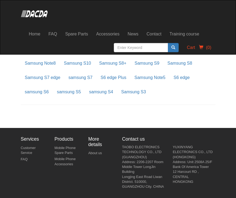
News (133, 34)
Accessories (107, 34)
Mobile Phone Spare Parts (65, 150)
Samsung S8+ (113, 63)
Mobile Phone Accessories (65, 161)
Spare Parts (76, 34)
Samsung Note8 (40, 63)
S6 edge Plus (113, 77)
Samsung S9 (147, 63)
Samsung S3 (133, 92)
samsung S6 (37, 92)
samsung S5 (69, 92)
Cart (199, 47)
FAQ (52, 34)
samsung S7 (80, 77)
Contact (154, 34)
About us (95, 153)
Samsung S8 (179, 63)
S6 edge (182, 77)
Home (35, 34)
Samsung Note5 (149, 77)
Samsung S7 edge (43, 77)
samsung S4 (101, 92)
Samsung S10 (77, 63)
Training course (184, 34)
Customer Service (28, 150)
